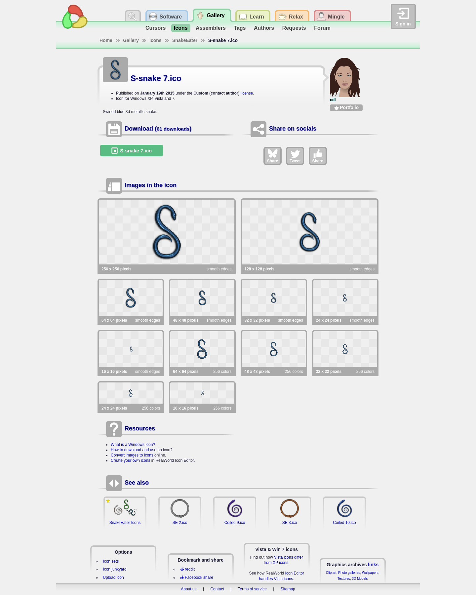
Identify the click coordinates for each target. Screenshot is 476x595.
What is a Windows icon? (133, 444)
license (247, 93)
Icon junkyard (114, 569)
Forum (322, 28)
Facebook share (196, 577)
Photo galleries (349, 573)
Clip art (331, 573)
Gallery (131, 40)
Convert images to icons (132, 455)
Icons (181, 28)
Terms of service (252, 589)
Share (272, 155)
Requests (294, 28)
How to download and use (133, 450)
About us (188, 589)
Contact (217, 589)
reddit (187, 569)
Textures (343, 578)
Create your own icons (130, 460)
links (373, 564)
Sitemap (288, 589)
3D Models (360, 578)
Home (105, 40)
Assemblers (211, 28)
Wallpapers (370, 573)
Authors (264, 28)
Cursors (155, 28)
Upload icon (113, 577)
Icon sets (111, 561)
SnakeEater (184, 40)
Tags (240, 28)
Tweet (295, 155)
